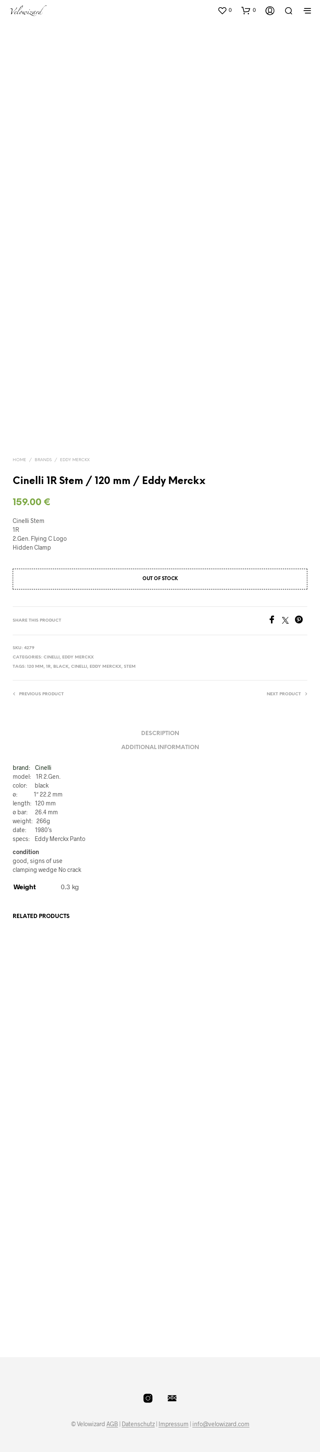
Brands (43, 460)
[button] (224, 10)
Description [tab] (160, 733)
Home (19, 460)
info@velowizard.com (220, 1424)
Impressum (174, 1424)
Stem (130, 666)
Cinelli (52, 657)
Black (60, 666)
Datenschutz (138, 1424)
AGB (112, 1424)
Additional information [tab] (160, 747)
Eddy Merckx (75, 460)
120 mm (35, 666)
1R (48, 666)
